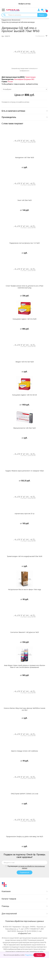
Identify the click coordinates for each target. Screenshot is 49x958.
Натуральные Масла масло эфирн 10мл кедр (24, 589)
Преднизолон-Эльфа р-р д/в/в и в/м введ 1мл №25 (24, 836)
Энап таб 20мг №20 (25, 200)
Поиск (41, 15)
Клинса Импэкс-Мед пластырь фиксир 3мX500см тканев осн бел (24, 709)
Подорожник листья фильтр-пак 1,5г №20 (24, 243)
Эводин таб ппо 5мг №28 (24, 362)
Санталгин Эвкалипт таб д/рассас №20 (24, 632)
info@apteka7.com (24, 933)
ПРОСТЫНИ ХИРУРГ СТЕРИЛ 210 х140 (24, 794)
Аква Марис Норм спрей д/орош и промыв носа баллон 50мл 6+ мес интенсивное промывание (24, 666)
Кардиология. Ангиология (11, 20)
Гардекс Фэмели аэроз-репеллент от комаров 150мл (24, 471)
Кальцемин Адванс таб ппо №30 (24, 319)
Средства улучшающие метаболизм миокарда (18, 22)
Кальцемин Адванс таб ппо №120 (24, 395)
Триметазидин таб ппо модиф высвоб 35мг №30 (24, 556)
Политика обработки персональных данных (24, 921)
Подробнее (29, 955)
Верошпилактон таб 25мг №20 (24, 428)
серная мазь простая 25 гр (24, 514)
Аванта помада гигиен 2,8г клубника (24, 751)
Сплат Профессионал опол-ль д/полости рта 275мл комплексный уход (24, 287)
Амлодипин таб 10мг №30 (24, 157)
